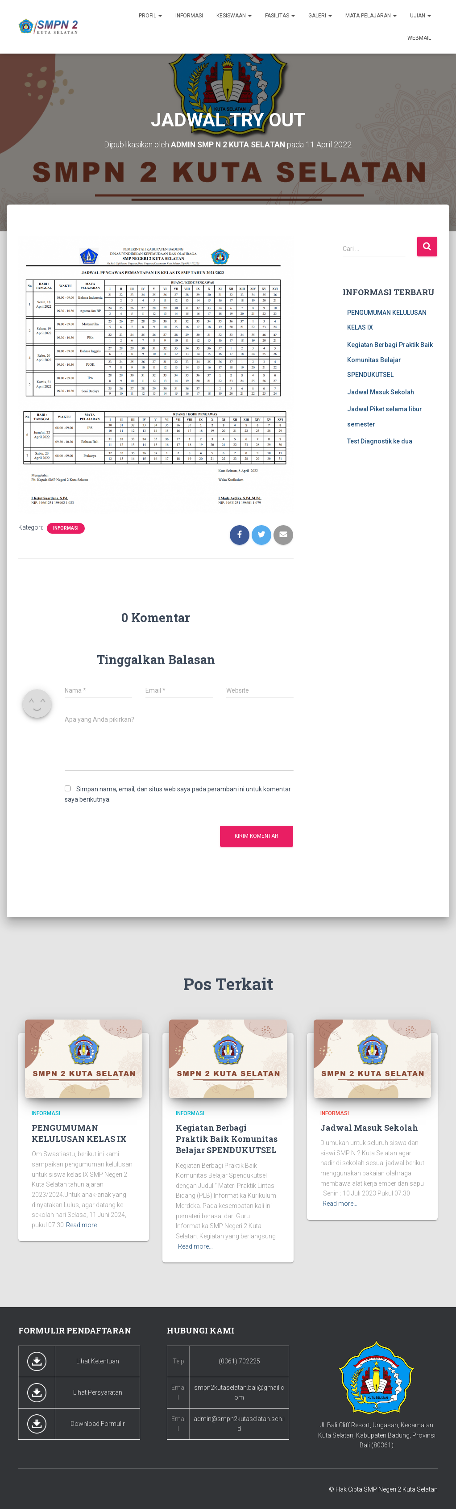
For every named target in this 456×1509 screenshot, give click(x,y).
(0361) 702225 (239, 1360)
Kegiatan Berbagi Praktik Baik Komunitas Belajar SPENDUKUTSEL (390, 359)
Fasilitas (280, 16)
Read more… (83, 1225)
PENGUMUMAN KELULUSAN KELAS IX (79, 1133)
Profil (150, 16)
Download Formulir (97, 1423)
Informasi (189, 16)
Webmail (419, 38)
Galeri (320, 16)
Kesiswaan (234, 16)
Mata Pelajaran (371, 16)
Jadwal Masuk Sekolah (380, 391)
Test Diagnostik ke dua (379, 441)
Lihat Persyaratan (97, 1392)
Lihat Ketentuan (97, 1360)
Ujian (420, 16)
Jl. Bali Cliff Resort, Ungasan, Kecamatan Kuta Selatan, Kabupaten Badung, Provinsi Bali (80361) (376, 1435)
